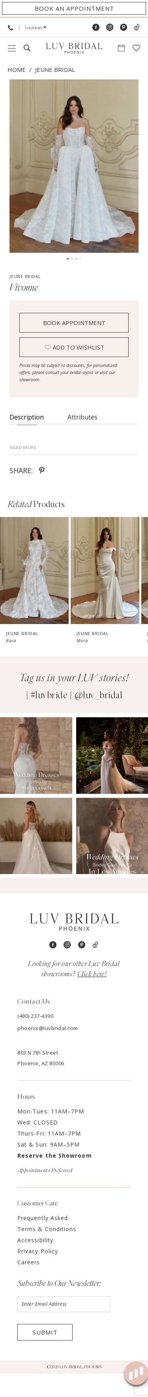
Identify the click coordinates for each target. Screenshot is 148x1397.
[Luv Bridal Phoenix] (74, 48)
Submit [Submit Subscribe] (45, 1355)
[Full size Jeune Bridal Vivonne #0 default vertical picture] (74, 166)
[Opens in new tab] (36, 779)
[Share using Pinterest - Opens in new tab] (42, 493)
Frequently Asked (42, 1241)
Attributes (82, 417)
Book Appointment (74, 323)
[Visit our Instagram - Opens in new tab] (110, 27)
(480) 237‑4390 (35, 1039)
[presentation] (34, 593)
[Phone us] (10, 27)
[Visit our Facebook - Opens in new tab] (96, 27)
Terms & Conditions (46, 1252)
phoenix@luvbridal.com (47, 1051)
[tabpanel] (74, 166)
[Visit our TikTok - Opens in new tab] (136, 27)
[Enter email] (63, 1327)
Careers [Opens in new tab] (28, 1285)
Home (16, 69)
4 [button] (80, 259)
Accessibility (35, 1263)
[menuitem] (10, 27)
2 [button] (72, 259)
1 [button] (68, 259)
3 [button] (76, 259)
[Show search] (27, 48)
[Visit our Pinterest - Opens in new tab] (123, 27)
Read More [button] (23, 470)
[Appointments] (74, 8)
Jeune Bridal (55, 69)
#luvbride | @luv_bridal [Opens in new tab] (77, 719)
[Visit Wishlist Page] (136, 48)
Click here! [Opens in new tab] (92, 997)
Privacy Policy (37, 1274)
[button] (35, 27)
